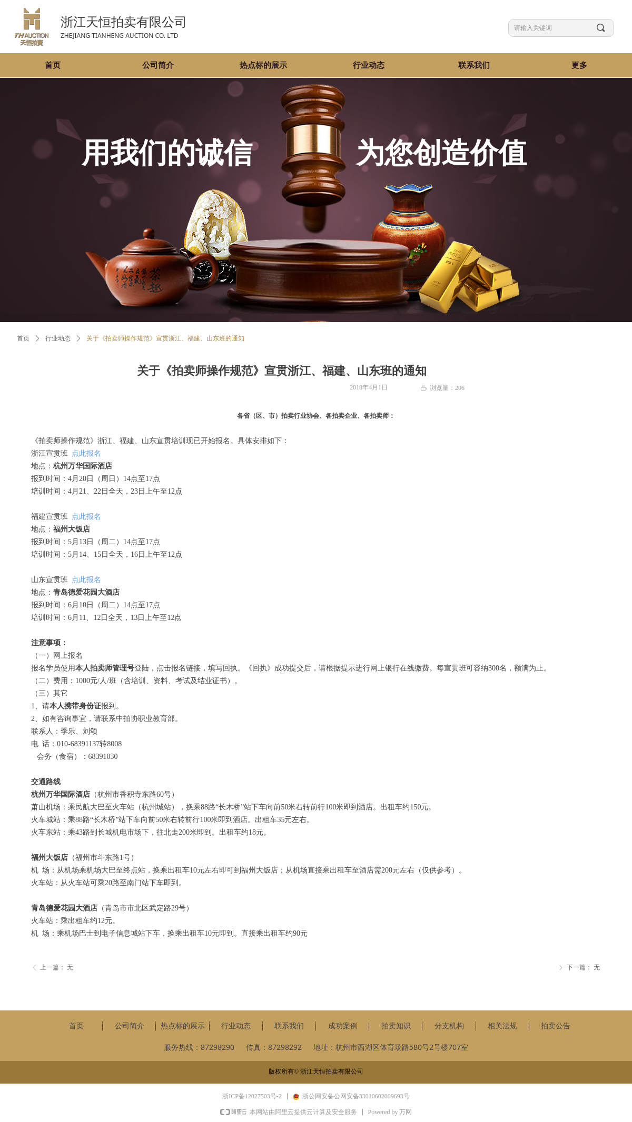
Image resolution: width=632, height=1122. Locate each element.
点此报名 (86, 453)
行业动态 (58, 338)
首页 (23, 338)
